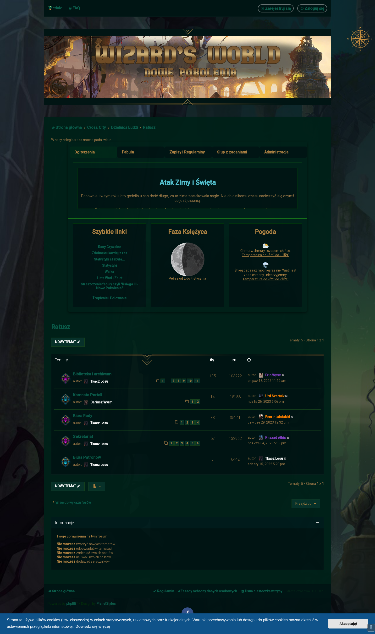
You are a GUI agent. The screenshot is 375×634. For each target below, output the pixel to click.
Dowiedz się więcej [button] (93, 626)
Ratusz (60, 326)
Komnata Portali (87, 394)
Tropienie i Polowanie (110, 298)
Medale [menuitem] (55, 8)
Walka (109, 272)
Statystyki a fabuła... (109, 259)
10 (190, 381)
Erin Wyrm (273, 375)
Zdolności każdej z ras (109, 253)
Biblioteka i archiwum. (92, 374)
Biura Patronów (87, 457)
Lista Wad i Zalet (109, 278)
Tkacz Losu (99, 381)
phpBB (71, 604)
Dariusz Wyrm (101, 402)
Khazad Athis (275, 438)
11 (197, 381)
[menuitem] (74, 7)
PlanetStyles (106, 604)
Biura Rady (82, 415)
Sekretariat (83, 436)
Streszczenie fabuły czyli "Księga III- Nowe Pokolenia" (109, 286)
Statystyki (109, 265)
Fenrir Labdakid (277, 417)
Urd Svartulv (274, 396)
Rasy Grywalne (109, 247)
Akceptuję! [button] (348, 624)
